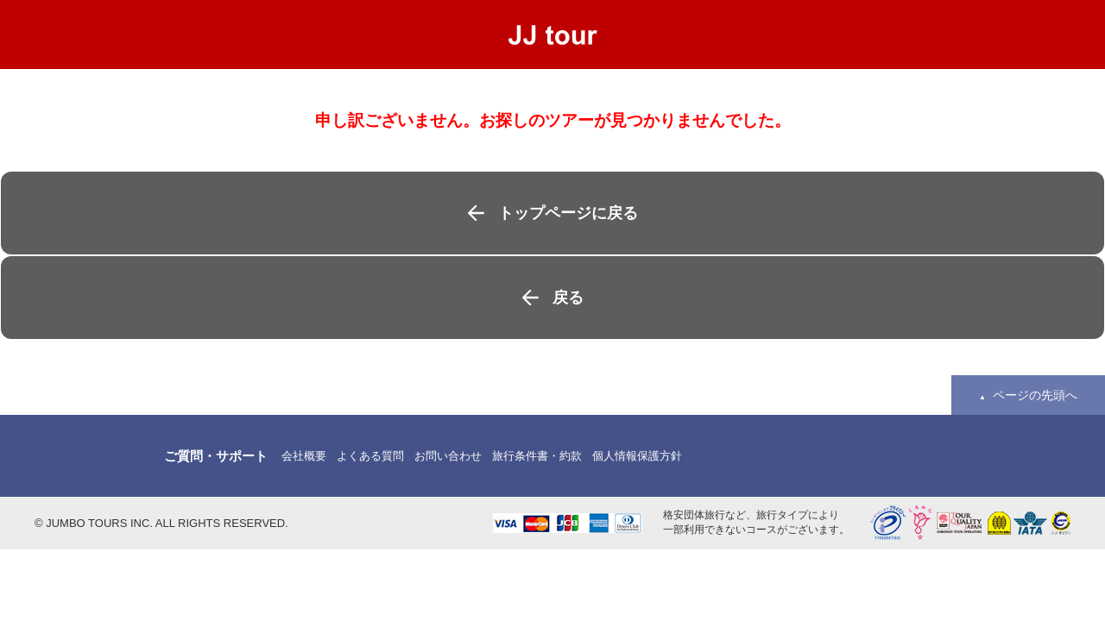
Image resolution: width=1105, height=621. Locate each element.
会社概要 (303, 455)
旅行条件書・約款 (537, 455)
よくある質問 (370, 455)
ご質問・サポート (216, 455)
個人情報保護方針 (637, 455)
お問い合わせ (448, 455)
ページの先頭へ (1035, 395)
